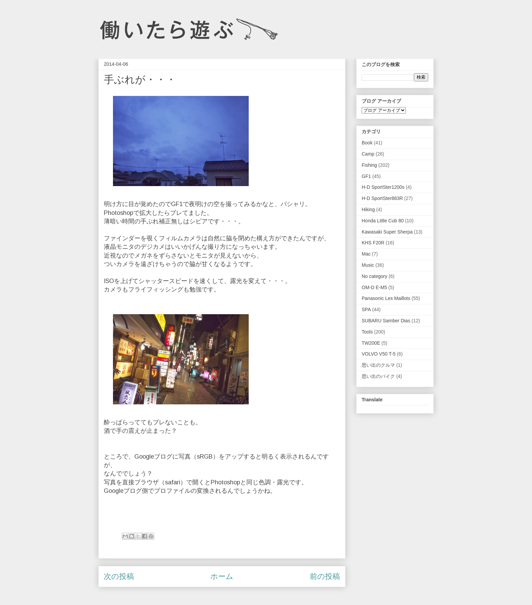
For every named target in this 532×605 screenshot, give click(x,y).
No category (374, 276)
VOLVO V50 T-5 (379, 354)
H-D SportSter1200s (383, 187)
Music (368, 265)
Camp (368, 154)
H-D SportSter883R (382, 198)
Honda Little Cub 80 (383, 220)
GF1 (366, 176)
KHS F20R (373, 242)
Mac (366, 254)
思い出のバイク (378, 376)
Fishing (369, 165)
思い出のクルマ (378, 365)
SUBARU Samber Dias (386, 320)
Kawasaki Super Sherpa (387, 232)
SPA (366, 309)
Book (367, 142)
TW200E (371, 343)
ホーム (221, 576)
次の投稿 (119, 576)
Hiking (368, 209)
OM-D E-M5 (374, 287)
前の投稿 (325, 576)
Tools (367, 332)
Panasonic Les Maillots (386, 298)
